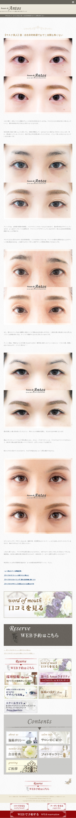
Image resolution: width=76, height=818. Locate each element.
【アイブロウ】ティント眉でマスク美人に (16, 575)
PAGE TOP (68, 782)
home (8, 15)
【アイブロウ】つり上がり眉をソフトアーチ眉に (19, 653)
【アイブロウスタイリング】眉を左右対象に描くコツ (20, 579)
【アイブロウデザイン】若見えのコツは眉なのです (19, 584)
